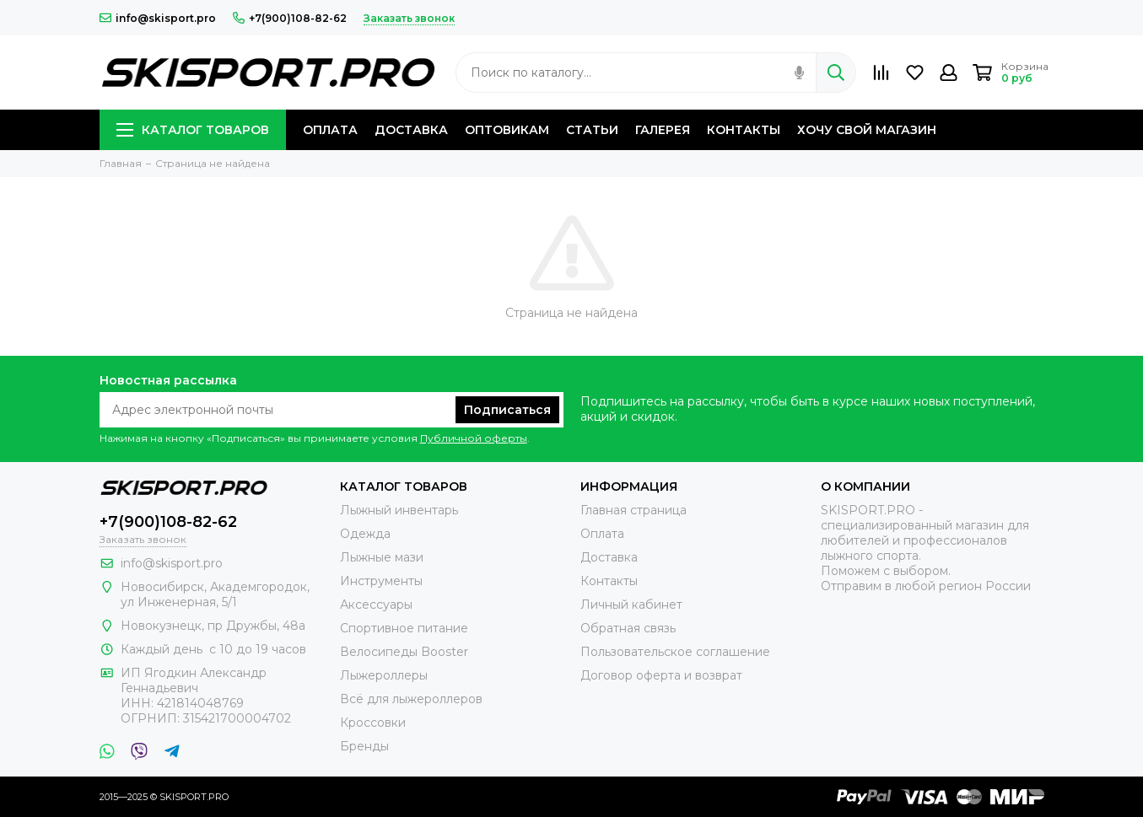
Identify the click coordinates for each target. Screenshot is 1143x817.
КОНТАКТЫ (743, 129)
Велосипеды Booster (404, 651)
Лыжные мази (381, 557)
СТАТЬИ (592, 129)
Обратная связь (628, 628)
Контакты (609, 581)
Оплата (602, 533)
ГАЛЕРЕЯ (662, 129)
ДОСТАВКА (411, 129)
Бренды (364, 746)
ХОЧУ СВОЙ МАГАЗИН (866, 129)
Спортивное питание (404, 628)
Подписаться (507, 409)
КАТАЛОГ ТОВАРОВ (192, 129)
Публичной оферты (473, 438)
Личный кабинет (631, 604)
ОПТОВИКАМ (507, 129)
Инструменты (381, 581)
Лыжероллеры (384, 675)
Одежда (365, 533)
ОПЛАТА (330, 129)
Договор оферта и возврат (661, 675)
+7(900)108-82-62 (290, 18)
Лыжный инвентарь (399, 510)
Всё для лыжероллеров (411, 699)
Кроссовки (373, 722)
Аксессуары (376, 604)
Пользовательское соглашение (675, 651)
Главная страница (633, 510)
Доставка (609, 557)
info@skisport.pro (158, 18)
